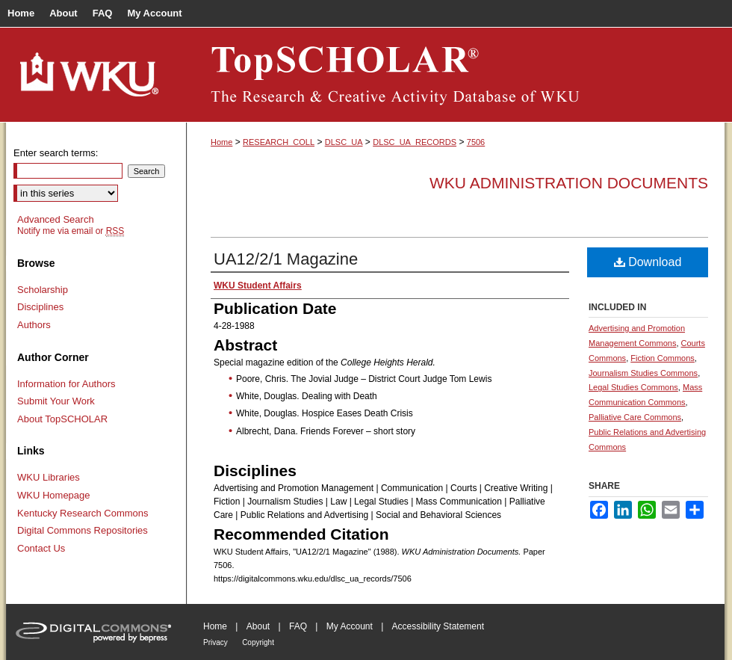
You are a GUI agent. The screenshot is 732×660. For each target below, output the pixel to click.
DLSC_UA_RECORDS (414, 142)
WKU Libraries (48, 477)
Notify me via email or (70, 231)
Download (648, 262)
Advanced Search (55, 219)
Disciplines (40, 306)
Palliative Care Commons (635, 417)
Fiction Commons (662, 358)
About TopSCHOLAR (62, 419)
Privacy (215, 642)
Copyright (258, 642)
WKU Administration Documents (568, 182)
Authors (34, 324)
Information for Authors (66, 383)
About (258, 626)
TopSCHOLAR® (455, 75)
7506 (476, 142)
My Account (349, 626)
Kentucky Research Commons (83, 513)
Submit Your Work (56, 401)
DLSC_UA (344, 142)
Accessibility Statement (438, 626)
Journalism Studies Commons (643, 372)
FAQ (298, 626)
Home (221, 142)
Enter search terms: (55, 152)
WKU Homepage (53, 495)
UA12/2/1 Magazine (286, 259)
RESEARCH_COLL (278, 142)
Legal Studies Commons (633, 387)
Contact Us (41, 548)
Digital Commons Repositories (82, 530)
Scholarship (42, 289)
